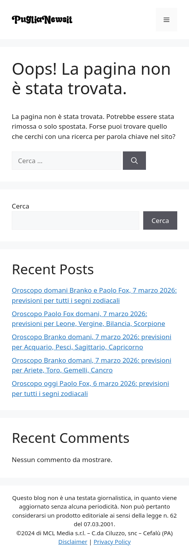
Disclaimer (72, 541)
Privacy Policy (112, 541)
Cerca (20, 205)
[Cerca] (134, 160)
